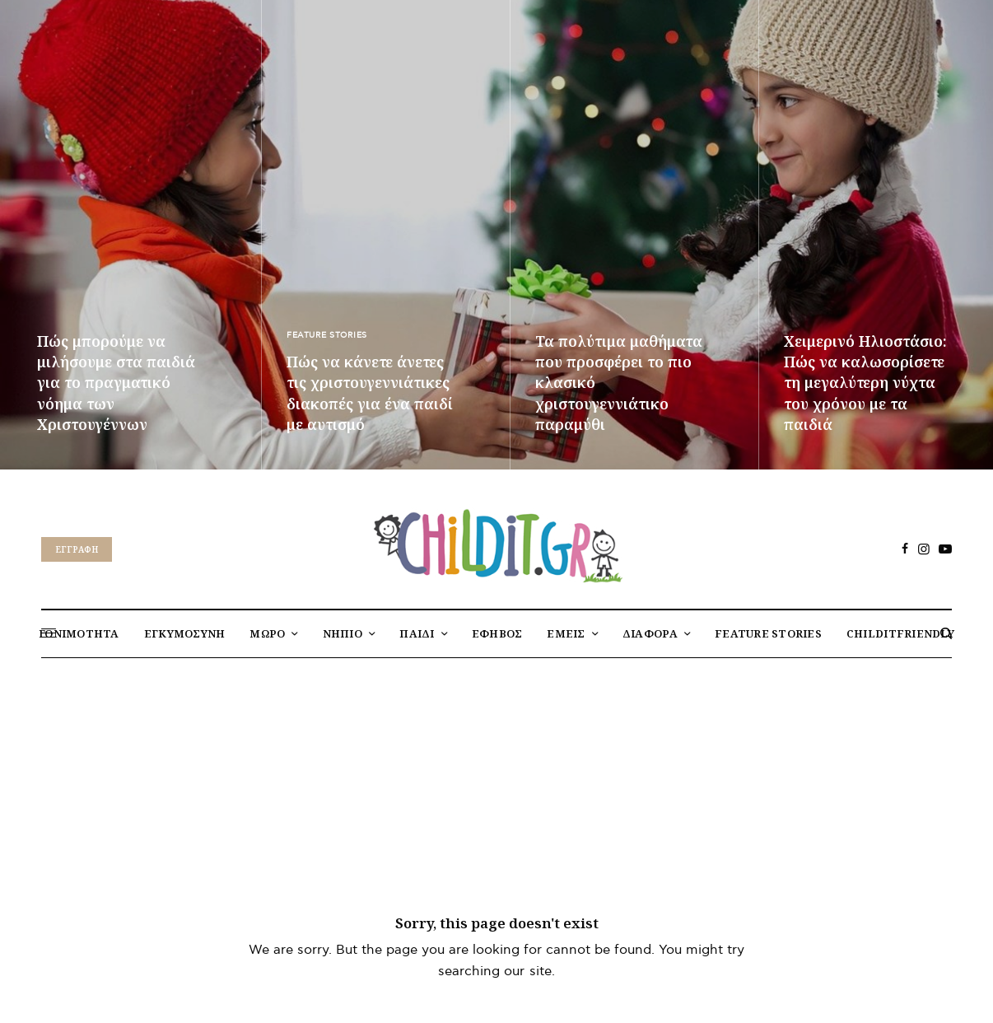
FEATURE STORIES (327, 335)
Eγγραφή (76, 549)
